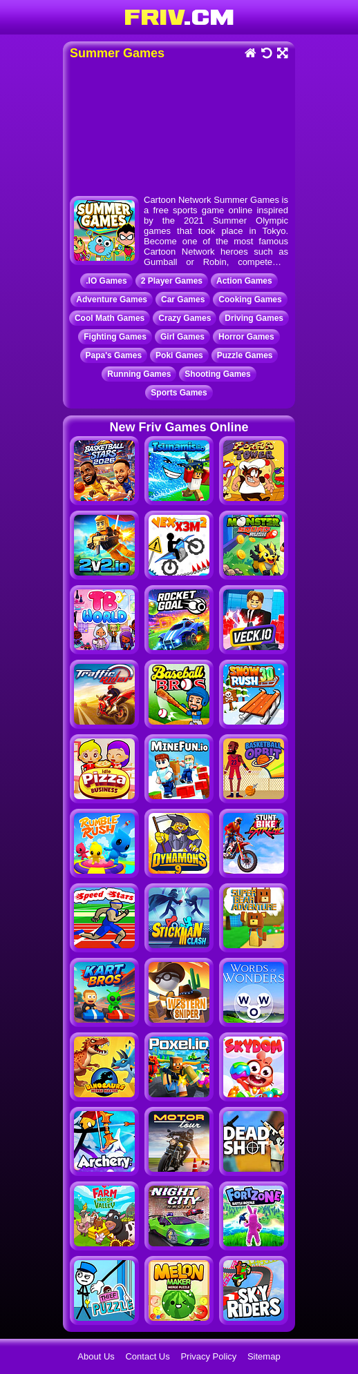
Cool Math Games (109, 318)
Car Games (183, 299)
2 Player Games (171, 281)
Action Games (244, 281)
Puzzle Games (245, 355)
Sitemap (264, 1356)
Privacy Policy (208, 1356)
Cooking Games (249, 299)
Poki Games (179, 355)
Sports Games (179, 393)
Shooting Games (217, 374)
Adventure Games (111, 299)
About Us (95, 1356)
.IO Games (106, 281)
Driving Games (254, 318)
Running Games (139, 374)
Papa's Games (114, 355)
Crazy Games (184, 318)
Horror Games (246, 337)
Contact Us (147, 1356)
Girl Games (182, 337)
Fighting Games (115, 337)
